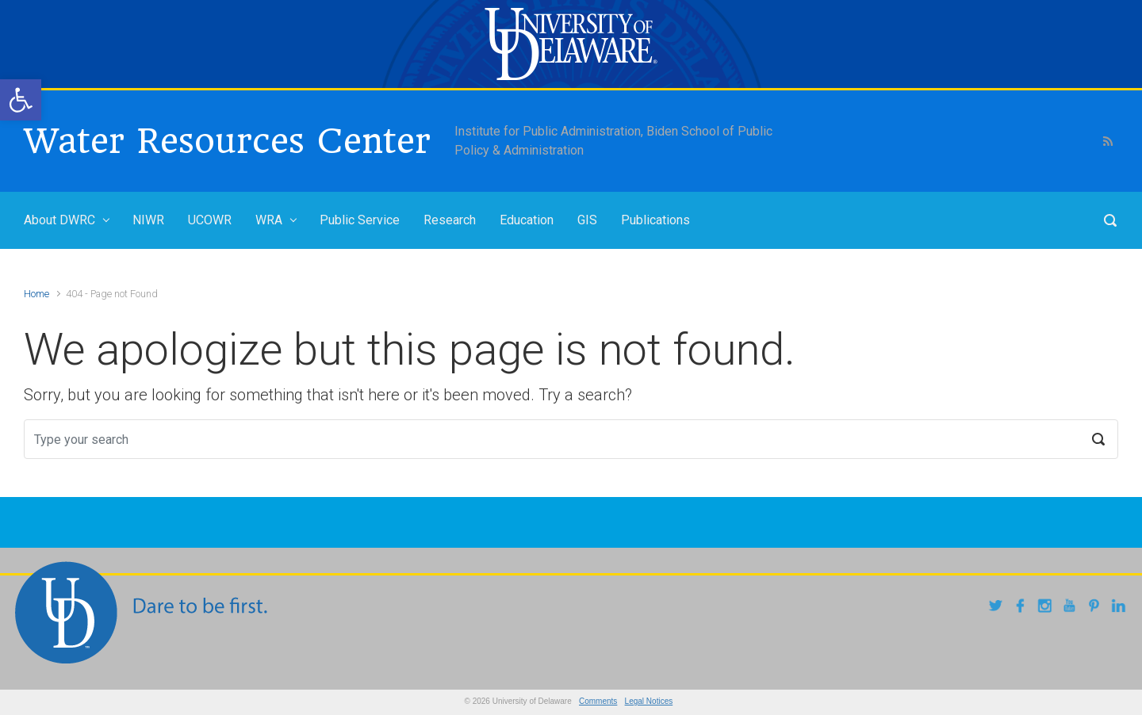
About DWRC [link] (59, 220)
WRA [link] (268, 220)
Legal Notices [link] (649, 701)
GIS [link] (587, 220)
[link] (20, 99)
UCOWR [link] (210, 220)
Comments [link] (598, 701)
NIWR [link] (148, 220)
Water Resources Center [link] (227, 141)
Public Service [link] (360, 220)
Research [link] (449, 220)
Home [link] (36, 294)
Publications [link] (655, 220)
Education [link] (527, 220)
